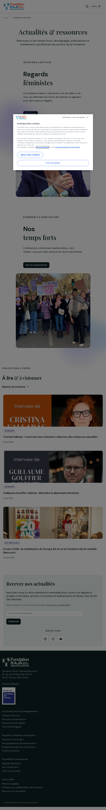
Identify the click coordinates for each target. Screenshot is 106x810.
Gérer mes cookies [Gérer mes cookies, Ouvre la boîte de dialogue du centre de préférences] (30, 154)
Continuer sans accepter (73, 117)
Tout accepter (53, 163)
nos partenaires (42, 147)
